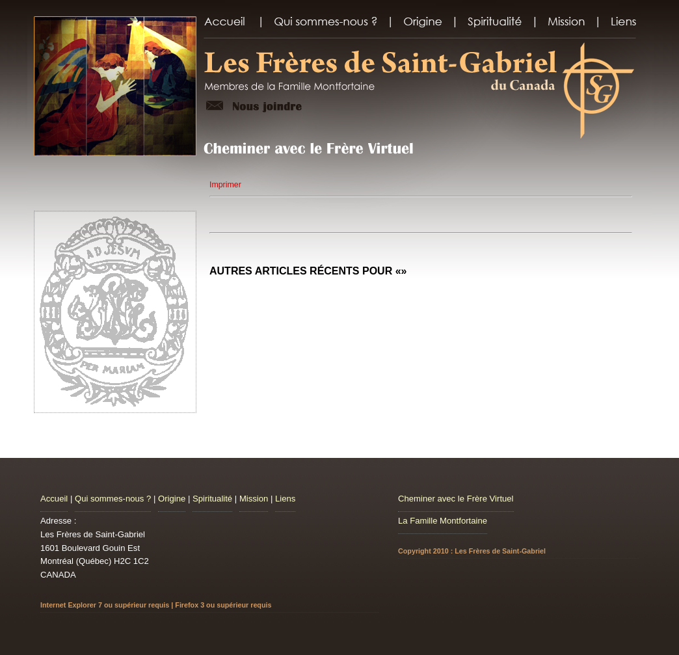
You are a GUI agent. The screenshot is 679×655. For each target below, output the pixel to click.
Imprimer (225, 184)
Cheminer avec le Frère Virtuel (456, 498)
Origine (171, 498)
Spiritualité (212, 498)
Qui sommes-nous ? (113, 498)
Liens (285, 498)
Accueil (54, 498)
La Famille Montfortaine (442, 521)
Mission (253, 498)
